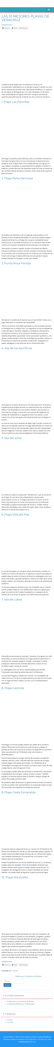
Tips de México (27, 3)
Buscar (7, 985)
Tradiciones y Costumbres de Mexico (27, 976)
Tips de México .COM (10, 1037)
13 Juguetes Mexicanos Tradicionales (21, 1004)
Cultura (10, 1020)
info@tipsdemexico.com (27, 1042)
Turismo (14, 971)
